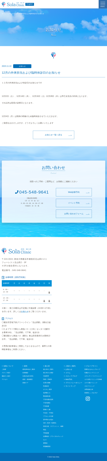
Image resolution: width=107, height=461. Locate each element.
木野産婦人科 (88, 389)
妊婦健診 (25, 373)
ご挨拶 (4, 369)
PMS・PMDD (47, 379)
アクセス (5, 379)
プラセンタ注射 (48, 416)
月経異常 (46, 376)
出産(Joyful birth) (28, 376)
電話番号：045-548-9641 (14, 270)
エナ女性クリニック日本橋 (93, 379)
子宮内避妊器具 (48, 399)
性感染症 (46, 386)
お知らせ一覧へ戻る (53, 135)
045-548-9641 (32, 192)
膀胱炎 (45, 443)
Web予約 (68, 379)
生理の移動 (46, 383)
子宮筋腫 (46, 406)
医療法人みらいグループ (92, 369)
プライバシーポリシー (73, 383)
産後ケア (25, 383)
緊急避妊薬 (46, 396)
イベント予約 (74, 203)
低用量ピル (46, 393)
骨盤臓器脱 (46, 446)
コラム (67, 373)
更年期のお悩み (48, 419)
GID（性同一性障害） (50, 423)
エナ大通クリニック (90, 383)
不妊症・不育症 (48, 413)
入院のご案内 (70, 366)
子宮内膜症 (46, 403)
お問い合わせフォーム (73, 214)
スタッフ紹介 (6, 373)
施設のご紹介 (6, 376)
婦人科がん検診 (48, 373)
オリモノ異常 (47, 389)
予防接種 (46, 433)
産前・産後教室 (28, 379)
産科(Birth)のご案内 (29, 369)
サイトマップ (70, 386)
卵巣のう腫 (46, 409)
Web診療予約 (74, 192)
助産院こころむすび (90, 393)
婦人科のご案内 (48, 369)
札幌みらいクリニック (91, 373)
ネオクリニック (89, 386)
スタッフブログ (71, 376)
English (30, 4)
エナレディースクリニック (93, 376)
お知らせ (25, 311)
